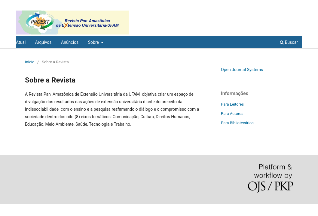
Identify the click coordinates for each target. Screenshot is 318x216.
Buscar (289, 42)
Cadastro (274, 4)
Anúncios (69, 42)
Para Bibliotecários (237, 123)
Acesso (295, 4)
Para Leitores (232, 104)
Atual (21, 42)
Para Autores (232, 113)
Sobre (94, 42)
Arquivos (43, 42)
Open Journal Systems (242, 69)
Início (29, 62)
